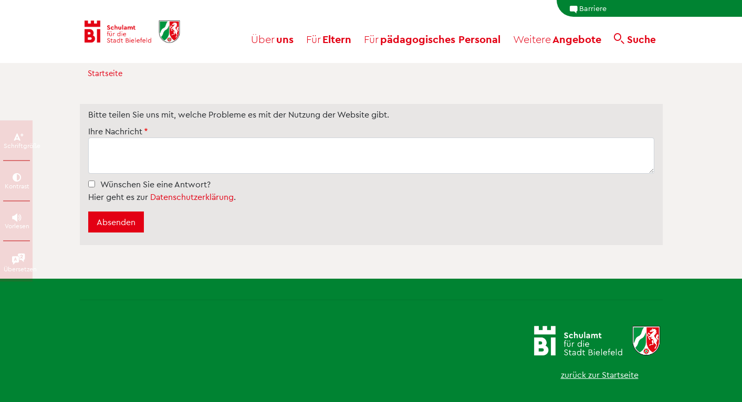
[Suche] (635, 39)
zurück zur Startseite (600, 374)
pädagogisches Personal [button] (432, 39)
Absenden (116, 222)
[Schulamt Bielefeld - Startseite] (143, 31)
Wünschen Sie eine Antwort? (155, 184)
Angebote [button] (557, 39)
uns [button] (272, 39)
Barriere (588, 8)
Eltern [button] (328, 39)
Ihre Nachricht (115, 131)
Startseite (105, 73)
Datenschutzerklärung (192, 197)
